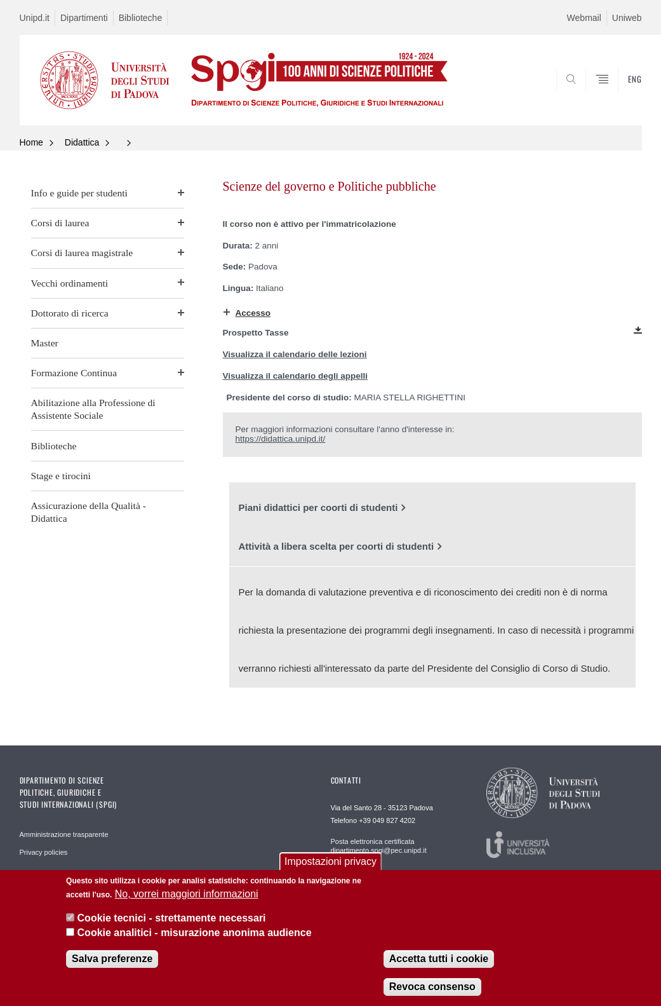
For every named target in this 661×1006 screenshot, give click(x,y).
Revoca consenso (432, 989)
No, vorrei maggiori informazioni (186, 897)
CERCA (591, 94)
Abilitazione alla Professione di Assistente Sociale (93, 409)
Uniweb (627, 18)
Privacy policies (44, 852)
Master (44, 342)
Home (31, 142)
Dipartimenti (84, 18)
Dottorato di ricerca (70, 313)
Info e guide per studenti (79, 192)
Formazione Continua (74, 372)
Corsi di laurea (60, 222)
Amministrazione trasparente (64, 834)
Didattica (82, 142)
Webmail (584, 18)
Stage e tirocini (61, 475)
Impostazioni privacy (330, 864)
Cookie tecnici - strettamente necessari (171, 921)
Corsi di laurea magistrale (82, 252)
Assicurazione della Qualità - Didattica (88, 512)
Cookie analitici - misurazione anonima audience (194, 935)
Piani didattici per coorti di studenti (318, 507)
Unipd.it (35, 18)
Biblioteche (141, 18)
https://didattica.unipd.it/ (281, 439)
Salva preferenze (112, 961)
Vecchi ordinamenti (70, 283)
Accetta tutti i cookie (438, 961)
